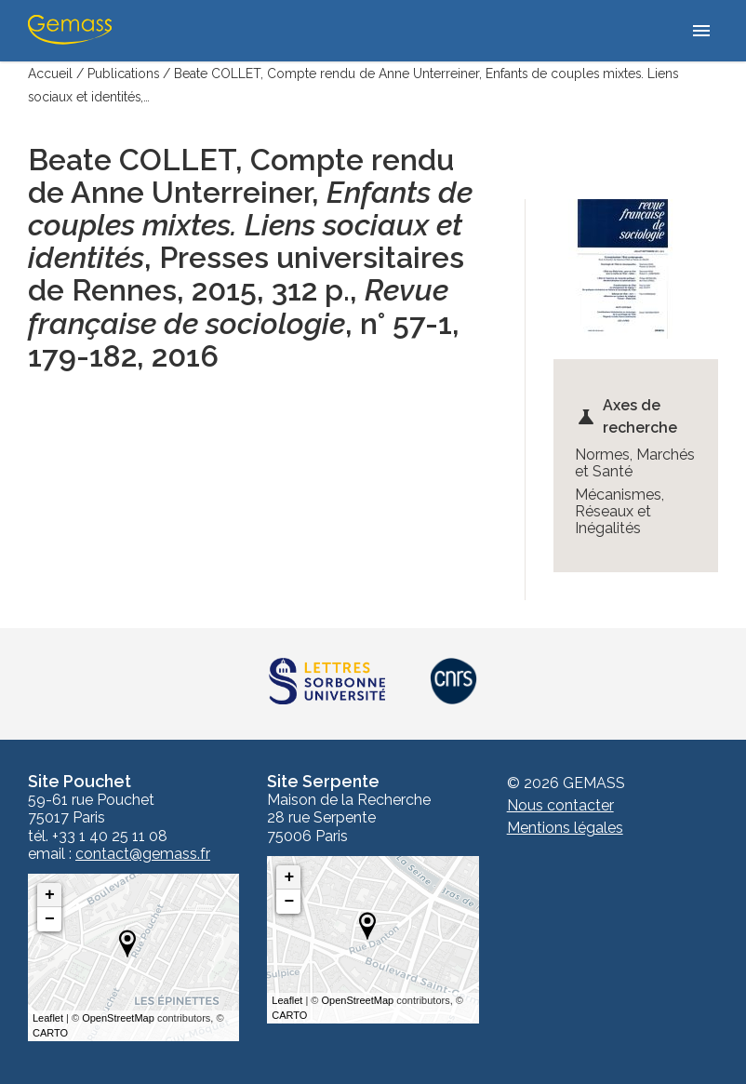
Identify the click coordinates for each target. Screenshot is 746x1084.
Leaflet (48, 1017)
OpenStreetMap (118, 1017)
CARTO (50, 1032)
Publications (123, 73)
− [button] (50, 918)
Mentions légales (565, 827)
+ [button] (50, 894)
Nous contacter (560, 804)
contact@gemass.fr (142, 853)
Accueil (50, 73)
